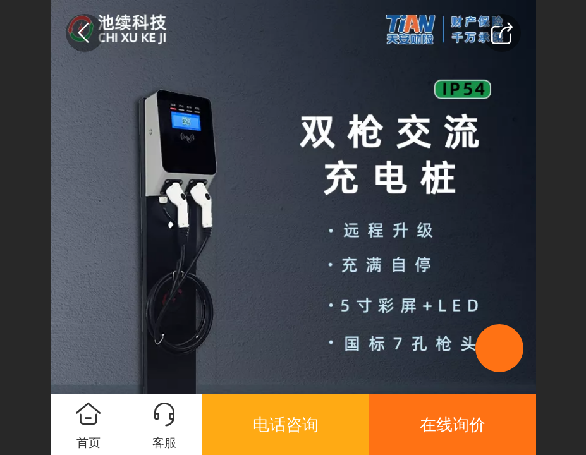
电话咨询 (286, 424)
